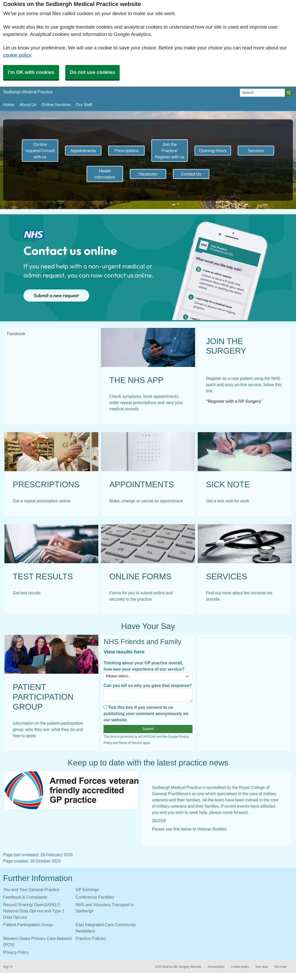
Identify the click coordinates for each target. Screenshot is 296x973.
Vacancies (148, 174)
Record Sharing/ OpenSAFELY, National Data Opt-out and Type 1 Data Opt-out (34, 911)
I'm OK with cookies (31, 72)
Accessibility (216, 966)
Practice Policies (91, 938)
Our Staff (84, 104)
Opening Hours (213, 150)
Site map (280, 966)
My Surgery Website (188, 966)
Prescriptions (126, 150)
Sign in (7, 966)
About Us (28, 104)
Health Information (104, 174)
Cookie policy (239, 966)
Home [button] (8, 104)
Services (256, 150)
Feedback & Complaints (25, 897)
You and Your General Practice (31, 889)
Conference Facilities (95, 897)
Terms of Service (130, 742)
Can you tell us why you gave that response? (148, 685)
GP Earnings (87, 889)
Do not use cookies (92, 72)
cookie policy (17, 55)
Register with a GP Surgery (234, 401)
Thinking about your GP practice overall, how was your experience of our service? (144, 666)
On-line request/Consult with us (40, 150)
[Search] (262, 93)
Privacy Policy (16, 952)
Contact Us (191, 174)
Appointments (83, 150)
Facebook (16, 334)
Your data (261, 966)
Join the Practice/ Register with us (169, 150)
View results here (124, 651)
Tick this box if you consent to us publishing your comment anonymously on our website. (146, 713)
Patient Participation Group (28, 925)
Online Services (56, 104)
